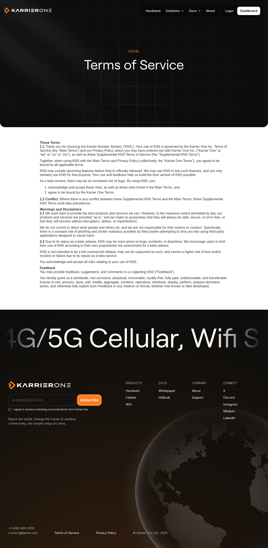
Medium (229, 411)
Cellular (131, 397)
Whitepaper (166, 391)
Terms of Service (66, 533)
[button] (175, 11)
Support (197, 397)
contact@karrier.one (22, 533)
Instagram (230, 404)
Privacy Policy (106, 533)
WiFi (129, 404)
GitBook (164, 397)
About (210, 11)
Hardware (153, 11)
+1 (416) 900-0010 (21, 528)
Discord (228, 397)
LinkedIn (229, 418)
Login (229, 11)
